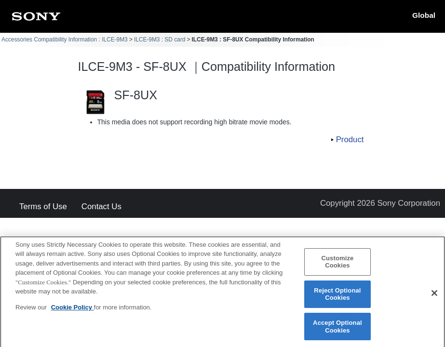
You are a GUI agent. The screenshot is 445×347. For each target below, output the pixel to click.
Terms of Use (43, 207)
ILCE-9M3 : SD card (159, 39)
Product (350, 139)
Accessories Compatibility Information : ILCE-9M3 (64, 39)
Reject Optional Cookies (337, 298)
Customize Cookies (337, 266)
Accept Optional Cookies (337, 330)
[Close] (434, 297)
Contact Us (101, 207)
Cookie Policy (72, 311)
